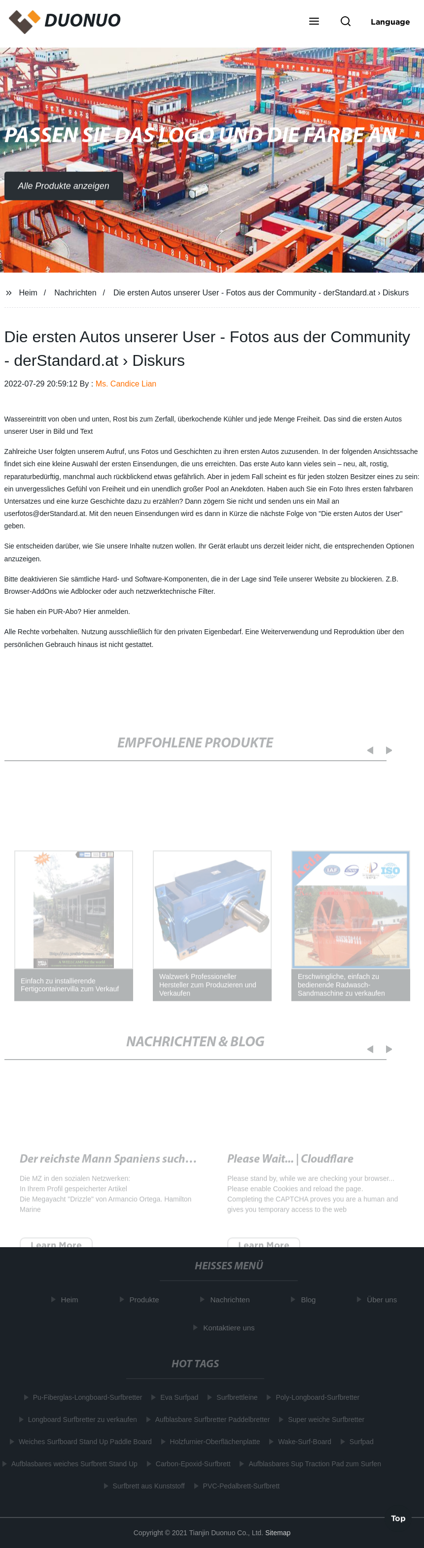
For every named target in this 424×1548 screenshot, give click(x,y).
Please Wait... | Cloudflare (290, 1166)
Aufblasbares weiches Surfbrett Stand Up (72, 1464)
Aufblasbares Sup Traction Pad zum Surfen (313, 1464)
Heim (28, 293)
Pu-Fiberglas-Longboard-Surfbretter (85, 1397)
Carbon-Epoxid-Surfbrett (191, 1464)
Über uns (384, 1299)
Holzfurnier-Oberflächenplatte (213, 1442)
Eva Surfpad (177, 1397)
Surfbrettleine (234, 1397)
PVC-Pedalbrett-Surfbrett (239, 1486)
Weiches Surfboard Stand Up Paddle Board (83, 1442)
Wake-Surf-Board (302, 1442)
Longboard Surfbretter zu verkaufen (80, 1419)
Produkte (146, 1299)
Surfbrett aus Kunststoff (146, 1486)
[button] (314, 22)
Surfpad (360, 1442)
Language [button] (390, 21)
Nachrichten (75, 293)
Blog (310, 1299)
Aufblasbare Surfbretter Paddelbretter (210, 1419)
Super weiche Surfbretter (324, 1419)
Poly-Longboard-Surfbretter (315, 1397)
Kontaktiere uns (230, 1327)
